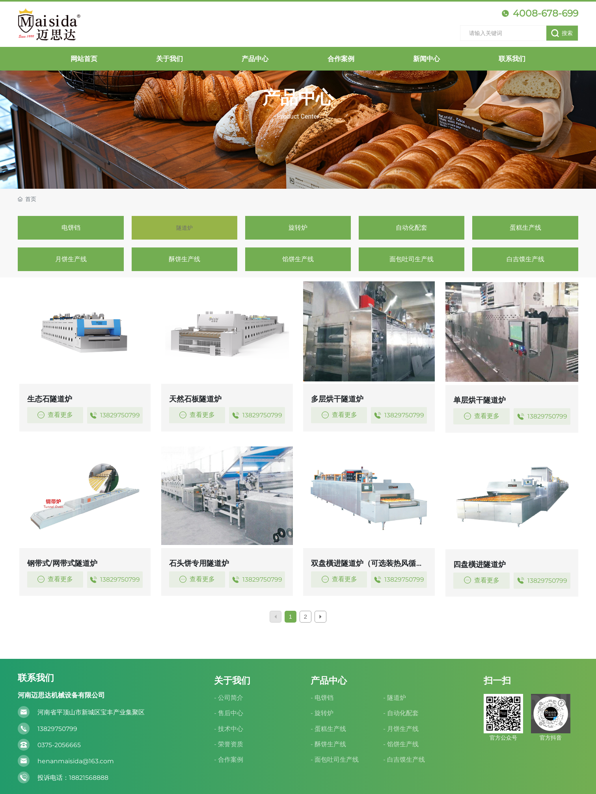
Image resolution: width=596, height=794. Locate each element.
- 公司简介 (228, 697)
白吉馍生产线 (525, 259)
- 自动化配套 (401, 713)
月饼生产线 (71, 259)
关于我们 (232, 680)
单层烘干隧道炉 (479, 400)
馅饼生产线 (298, 259)
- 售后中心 (228, 713)
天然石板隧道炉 (195, 399)
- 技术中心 (228, 729)
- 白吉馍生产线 (404, 759)
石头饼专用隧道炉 (199, 563)
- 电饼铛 (322, 697)
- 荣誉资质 (228, 744)
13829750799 (114, 415)
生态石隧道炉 (49, 399)
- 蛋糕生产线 (328, 729)
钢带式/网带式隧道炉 (62, 563)
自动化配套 (411, 227)
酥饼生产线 (184, 259)
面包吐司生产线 (411, 259)
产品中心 (298, 97)
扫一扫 (497, 680)
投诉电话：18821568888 (72, 777)
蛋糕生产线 (525, 227)
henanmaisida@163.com (75, 761)
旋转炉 (298, 227)
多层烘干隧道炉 (337, 399)
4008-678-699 (539, 13)
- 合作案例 (228, 759)
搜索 (561, 33)
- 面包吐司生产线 (335, 759)
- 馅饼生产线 (401, 744)
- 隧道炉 (394, 697)
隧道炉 (184, 227)
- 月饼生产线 (401, 729)
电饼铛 (70, 227)
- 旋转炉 (322, 713)
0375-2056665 (59, 745)
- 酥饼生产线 (328, 744)
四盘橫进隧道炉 (479, 564)
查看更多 (55, 414)
